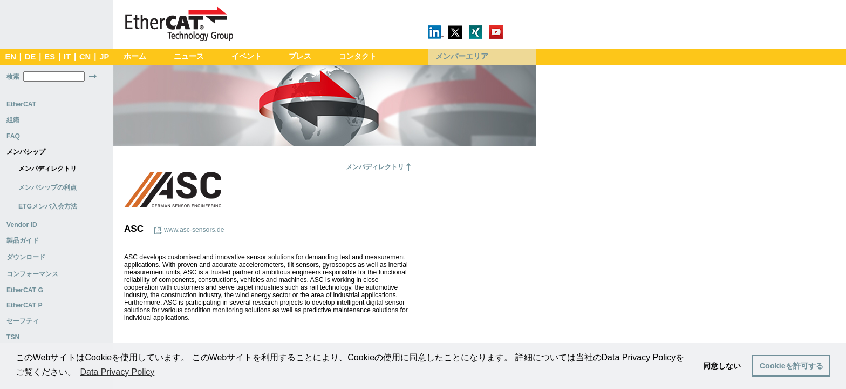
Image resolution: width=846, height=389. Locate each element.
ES (49, 56)
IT (67, 56)
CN (85, 56)
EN (10, 56)
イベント (246, 56)
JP (104, 56)
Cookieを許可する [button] (791, 365)
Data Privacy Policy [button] (117, 372)
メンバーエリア (461, 56)
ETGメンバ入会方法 (47, 206)
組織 (12, 120)
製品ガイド (22, 240)
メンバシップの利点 (47, 187)
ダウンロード (25, 257)
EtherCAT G (24, 290)
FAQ (13, 136)
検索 (12, 77)
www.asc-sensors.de (194, 229)
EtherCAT (21, 104)
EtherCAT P (24, 305)
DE (30, 56)
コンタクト (358, 56)
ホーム (135, 56)
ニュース (189, 56)
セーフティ (22, 321)
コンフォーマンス (32, 274)
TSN (12, 337)
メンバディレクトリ (47, 168)
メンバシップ (25, 152)
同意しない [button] (722, 365)
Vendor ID (21, 225)
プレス (300, 56)
